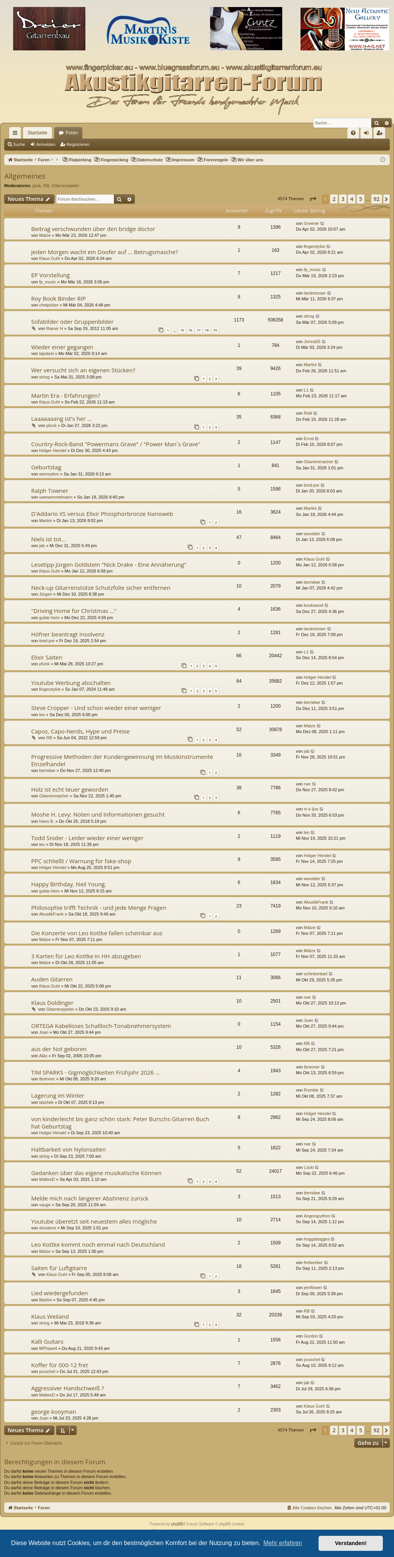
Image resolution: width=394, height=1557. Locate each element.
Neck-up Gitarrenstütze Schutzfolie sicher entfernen (100, 587)
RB (46, 185)
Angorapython (317, 1216)
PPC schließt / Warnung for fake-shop (81, 861)
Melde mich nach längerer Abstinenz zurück (90, 1198)
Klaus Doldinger (52, 1002)
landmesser (315, 293)
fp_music (47, 282)
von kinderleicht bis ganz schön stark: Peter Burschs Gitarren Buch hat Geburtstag (120, 1122)
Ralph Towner (49, 490)
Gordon (311, 1336)
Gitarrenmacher (318, 461)
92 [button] (377, 199)
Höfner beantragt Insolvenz (68, 634)
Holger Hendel (52, 450)
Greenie (311, 223)
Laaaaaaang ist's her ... (61, 418)
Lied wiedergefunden (59, 1293)
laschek (46, 1102)
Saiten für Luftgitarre (59, 1268)
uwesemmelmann (55, 497)
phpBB (177, 1524)
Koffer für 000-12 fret (59, 1365)
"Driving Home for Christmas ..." (74, 610)
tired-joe (311, 485)
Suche (19, 144)
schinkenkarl (315, 973)
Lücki (309, 1167)
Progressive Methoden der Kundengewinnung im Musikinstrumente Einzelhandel (122, 760)
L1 (306, 390)
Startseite (37, 133)
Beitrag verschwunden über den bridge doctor (93, 229)
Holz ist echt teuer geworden (70, 789)
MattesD (47, 1179)
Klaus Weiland (50, 1316)
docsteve (47, 1228)
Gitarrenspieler (65, 185)
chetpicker (48, 305)
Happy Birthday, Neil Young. (68, 884)
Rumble (311, 1090)
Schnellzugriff (16, 134)
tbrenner (47, 1079)
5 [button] (360, 199)
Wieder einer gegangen (62, 347)
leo (42, 714)
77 (198, 330)
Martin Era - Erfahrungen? (65, 395)
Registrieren (78, 144)
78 (207, 330)
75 (182, 330)
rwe (307, 784)
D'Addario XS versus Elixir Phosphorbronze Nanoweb (102, 513)
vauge (45, 1204)
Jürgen (45, 594)
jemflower (313, 1287)
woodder (312, 533)
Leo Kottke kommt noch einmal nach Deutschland (98, 1244)
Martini (310, 364)
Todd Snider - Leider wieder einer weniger (87, 838)
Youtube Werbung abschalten (71, 682)
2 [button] (334, 199)
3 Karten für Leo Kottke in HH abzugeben (86, 956)
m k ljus (311, 809)
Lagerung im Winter (57, 1095)
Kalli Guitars (47, 1341)
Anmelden (45, 144)
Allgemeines (24, 176)
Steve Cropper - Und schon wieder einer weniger (96, 708)
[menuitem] (353, 133)
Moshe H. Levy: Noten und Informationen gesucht (98, 814)
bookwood (313, 605)
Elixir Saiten (46, 657)
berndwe (312, 582)
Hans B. (46, 821)
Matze (45, 235)
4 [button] (351, 199)
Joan (43, 1032)
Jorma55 (312, 341)
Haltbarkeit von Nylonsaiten (68, 1149)
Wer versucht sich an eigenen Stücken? (83, 370)
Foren (72, 133)
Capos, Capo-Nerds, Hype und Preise (80, 731)
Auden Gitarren (52, 979)
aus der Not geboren (59, 1049)
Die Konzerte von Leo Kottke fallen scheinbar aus (96, 933)
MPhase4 (48, 1348)
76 (190, 330)
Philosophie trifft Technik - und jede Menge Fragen (98, 907)
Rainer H (54, 328)
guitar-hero (49, 617)
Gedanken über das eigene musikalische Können (96, 1173)
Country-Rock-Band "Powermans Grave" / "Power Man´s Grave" (115, 444)
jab (42, 545)
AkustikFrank (51, 914)
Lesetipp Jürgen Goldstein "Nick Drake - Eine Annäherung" (108, 564)
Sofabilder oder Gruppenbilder (72, 321)
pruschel (47, 1371)
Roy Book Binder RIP (58, 298)
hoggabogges (317, 1239)
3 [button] (342, 199)
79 (215, 330)
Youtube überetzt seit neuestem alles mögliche (94, 1221)
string (309, 316)
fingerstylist (314, 246)
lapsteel (46, 353)
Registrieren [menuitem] (381, 134)
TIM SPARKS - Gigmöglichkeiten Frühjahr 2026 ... (95, 1072)
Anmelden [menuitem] (368, 134)
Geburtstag (46, 467)
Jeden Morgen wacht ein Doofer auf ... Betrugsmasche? (104, 252)
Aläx (43, 1055)
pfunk (51, 425)
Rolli (308, 413)
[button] (313, 199)
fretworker (313, 1262)
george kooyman (53, 1411)
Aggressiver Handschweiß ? (67, 1388)
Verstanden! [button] (351, 1543)
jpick (36, 185)
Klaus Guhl (49, 258)
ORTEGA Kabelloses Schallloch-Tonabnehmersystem (101, 1026)
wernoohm (49, 474)
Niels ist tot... (48, 539)
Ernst (309, 438)
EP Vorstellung (50, 275)
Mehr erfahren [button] (282, 1543)
